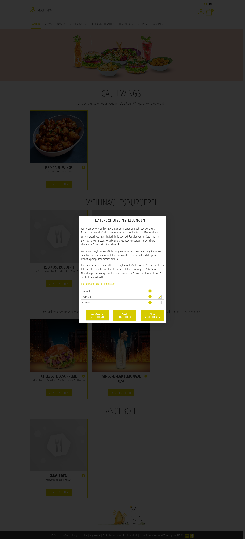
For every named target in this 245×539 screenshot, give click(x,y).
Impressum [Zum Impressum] (109, 284)
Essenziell (86, 291)
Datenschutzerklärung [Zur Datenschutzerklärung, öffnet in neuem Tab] (91, 284)
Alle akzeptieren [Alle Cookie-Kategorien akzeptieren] (152, 315)
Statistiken (86, 302)
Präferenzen (86, 296)
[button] (150, 291)
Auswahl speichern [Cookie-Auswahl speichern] (97, 315)
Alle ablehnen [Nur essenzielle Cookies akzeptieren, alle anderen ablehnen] (125, 315)
